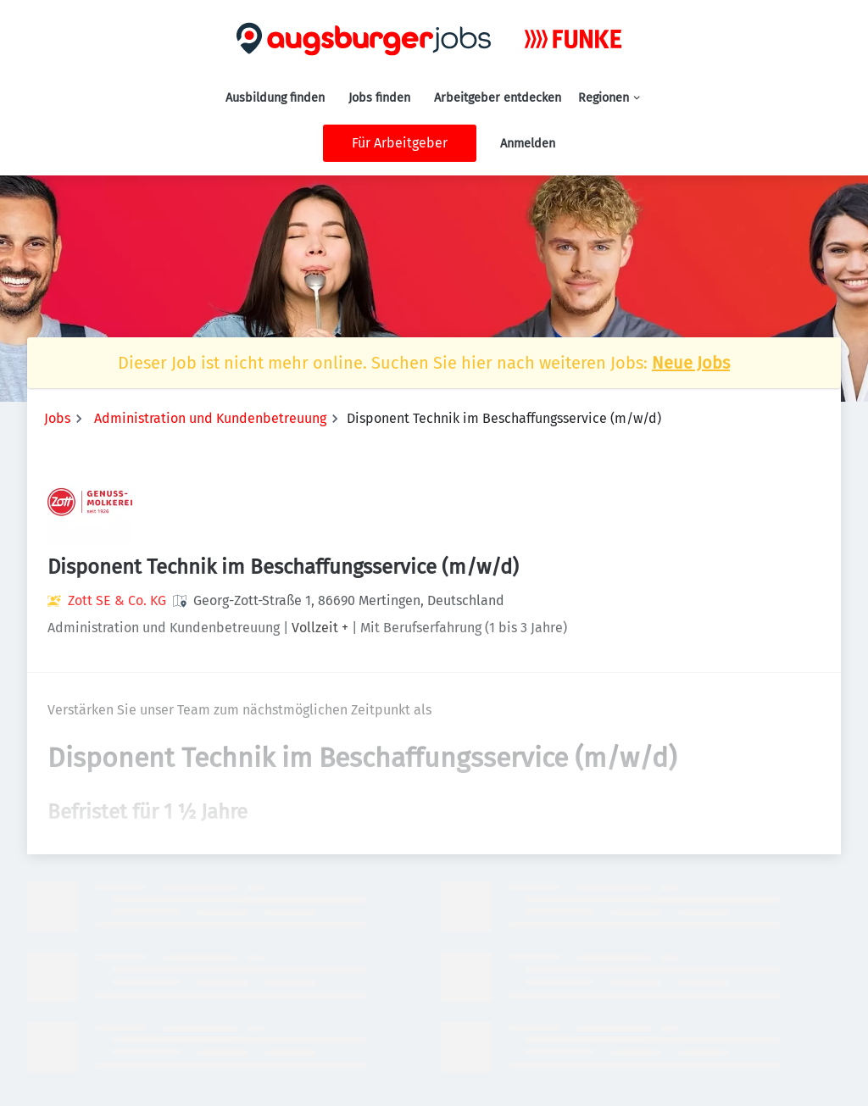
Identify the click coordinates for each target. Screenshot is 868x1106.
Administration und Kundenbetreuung (210, 418)
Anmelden (527, 143)
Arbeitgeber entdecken (497, 98)
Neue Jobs (691, 363)
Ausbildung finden (275, 98)
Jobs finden (379, 98)
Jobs (57, 418)
